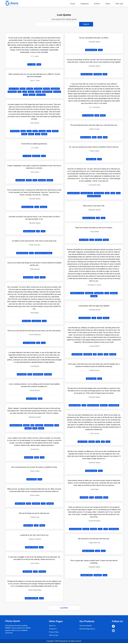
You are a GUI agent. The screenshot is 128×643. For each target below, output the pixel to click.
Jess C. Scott (13, 89)
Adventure (36, 156)
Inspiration (36, 503)
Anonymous (29, 457)
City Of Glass (99, 193)
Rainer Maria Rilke (31, 598)
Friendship (38, 89)
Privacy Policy (54, 632)
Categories (84, 4)
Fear (97, 441)
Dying (23, 131)
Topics (107, 4)
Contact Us (53, 629)
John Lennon (82, 441)
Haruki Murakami (75, 529)
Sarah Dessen (31, 398)
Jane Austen (20, 180)
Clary (107, 193)
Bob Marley (26, 321)
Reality (38, 92)
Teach (38, 134)
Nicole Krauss (91, 378)
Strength (94, 296)
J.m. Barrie (27, 156)
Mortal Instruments (94, 196)
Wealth (44, 134)
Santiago (50, 503)
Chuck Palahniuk (29, 343)
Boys (94, 137)
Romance (57, 92)
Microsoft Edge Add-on (87, 629)
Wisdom (32, 95)
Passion (31, 92)
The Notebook (113, 405)
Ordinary (98, 240)
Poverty (55, 131)
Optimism (114, 293)
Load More (64, 608)
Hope (28, 503)
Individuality (12, 92)
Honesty (46, 89)
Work (105, 497)
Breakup (86, 529)
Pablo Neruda (28, 277)
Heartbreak (87, 354)
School (31, 134)
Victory (41, 428)
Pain (105, 529)
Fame (35, 131)
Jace (112, 193)
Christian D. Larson (77, 293)
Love (38, 64)
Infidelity (93, 529)
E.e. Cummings (88, 115)
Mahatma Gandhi (15, 425)
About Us (52, 625)
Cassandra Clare (73, 193)
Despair (26, 425)
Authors (97, 4)
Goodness (39, 425)
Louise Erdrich (77, 354)
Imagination (55, 89)
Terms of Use (53, 635)
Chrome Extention (85, 625)
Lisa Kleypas (22, 374)
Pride (99, 318)
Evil (32, 425)
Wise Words (41, 95)
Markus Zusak (85, 137)
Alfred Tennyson (22, 253)
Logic (97, 551)
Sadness (28, 428)
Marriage (43, 207)
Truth (25, 95)
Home (72, 4)
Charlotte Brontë (84, 318)
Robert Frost (28, 525)
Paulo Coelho (31, 479)
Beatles (91, 441)
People (106, 240)
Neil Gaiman (15, 131)
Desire (22, 89)
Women (49, 180)
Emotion (29, 89)
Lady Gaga (84, 497)
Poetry (43, 277)
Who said (119, 4)
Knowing (42, 131)
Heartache (97, 575)
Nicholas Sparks (27, 207)
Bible (36, 457)
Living (100, 354)
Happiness (89, 293)
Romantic (42, 180)
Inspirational (36, 321)
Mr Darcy (42, 571)
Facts (29, 131)
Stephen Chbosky (31, 547)
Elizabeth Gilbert (86, 575)
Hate (99, 137)
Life (19, 92)
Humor (29, 180)
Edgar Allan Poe (88, 551)
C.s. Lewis (31, 64)
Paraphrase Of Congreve (43, 253)
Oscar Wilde (84, 240)
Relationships (47, 92)
